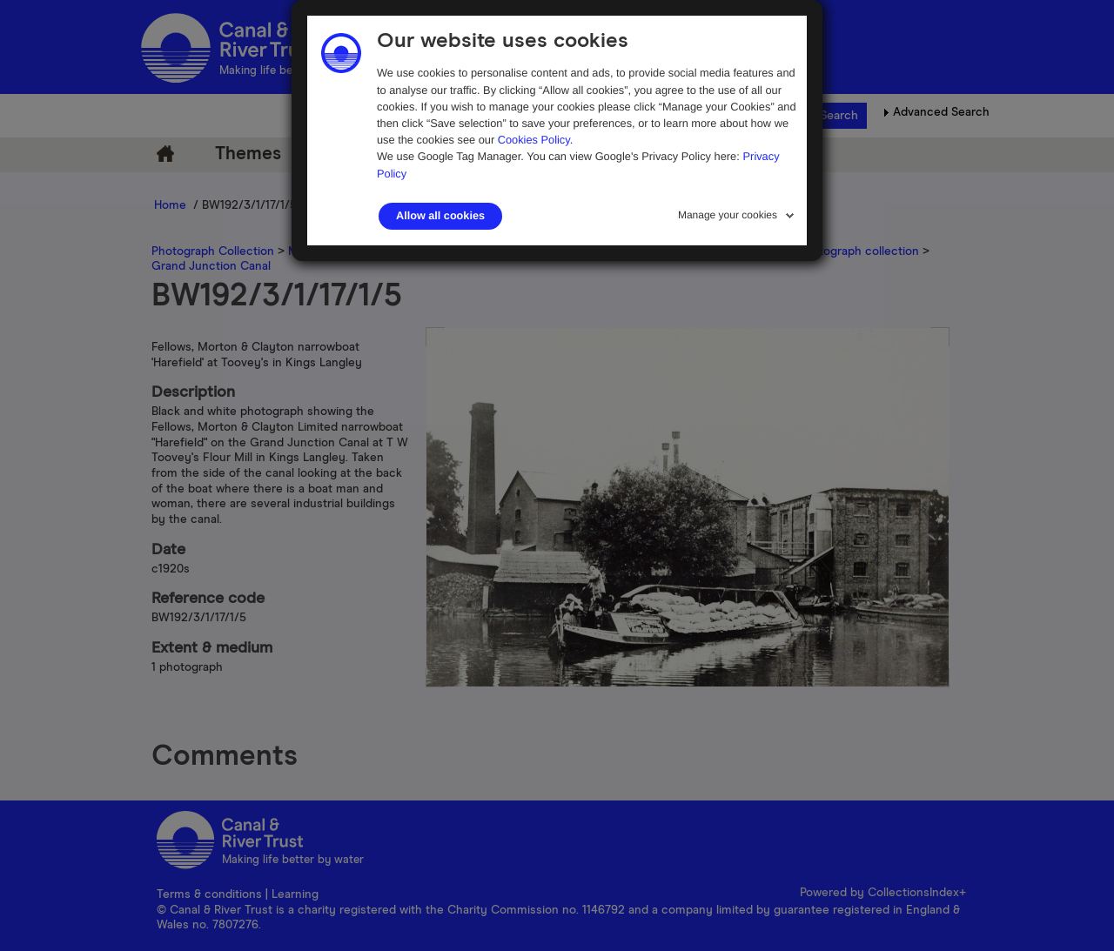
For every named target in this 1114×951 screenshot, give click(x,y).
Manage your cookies (727, 215)
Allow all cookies (440, 216)
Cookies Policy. (536, 139)
